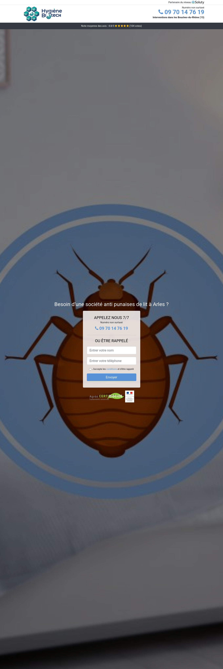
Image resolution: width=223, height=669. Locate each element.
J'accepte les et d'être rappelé (113, 369)
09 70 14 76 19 (181, 12)
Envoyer (111, 377)
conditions (111, 369)
